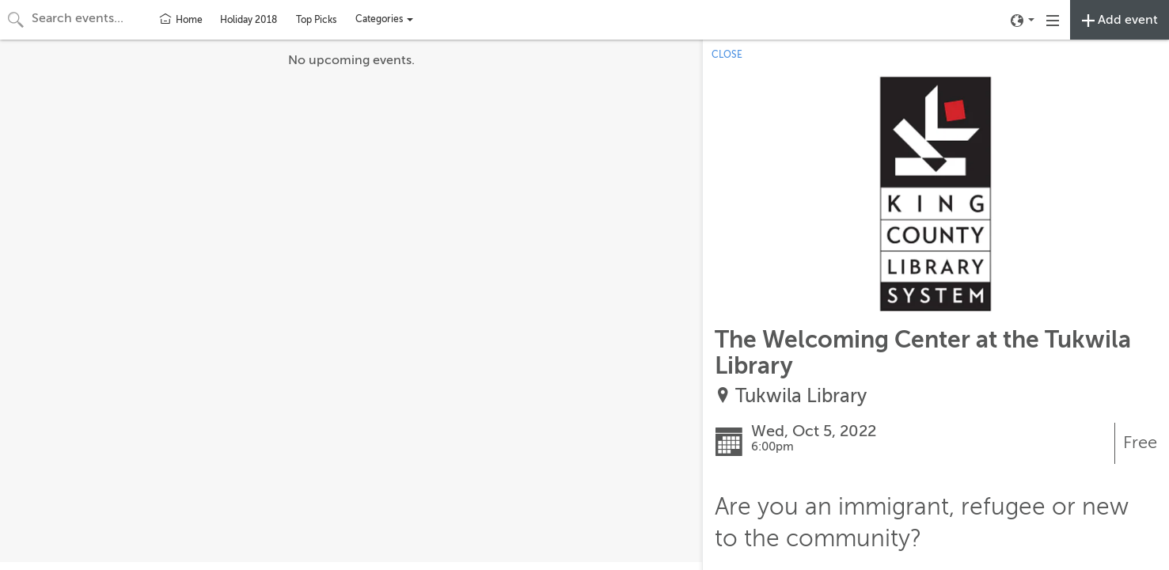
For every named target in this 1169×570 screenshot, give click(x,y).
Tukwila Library (801, 396)
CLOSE (727, 54)
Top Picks (316, 19)
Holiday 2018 (248, 19)
